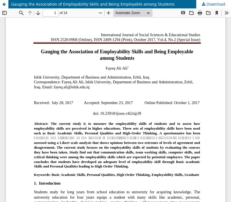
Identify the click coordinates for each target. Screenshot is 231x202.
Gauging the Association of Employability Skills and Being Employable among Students (93, 4)
